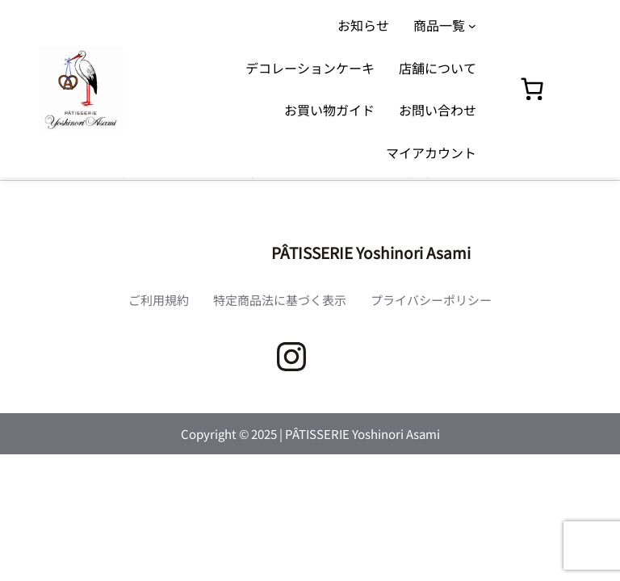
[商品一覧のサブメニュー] (472, 25)
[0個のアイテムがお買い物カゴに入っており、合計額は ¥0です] (532, 89)
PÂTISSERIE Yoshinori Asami (371, 252)
